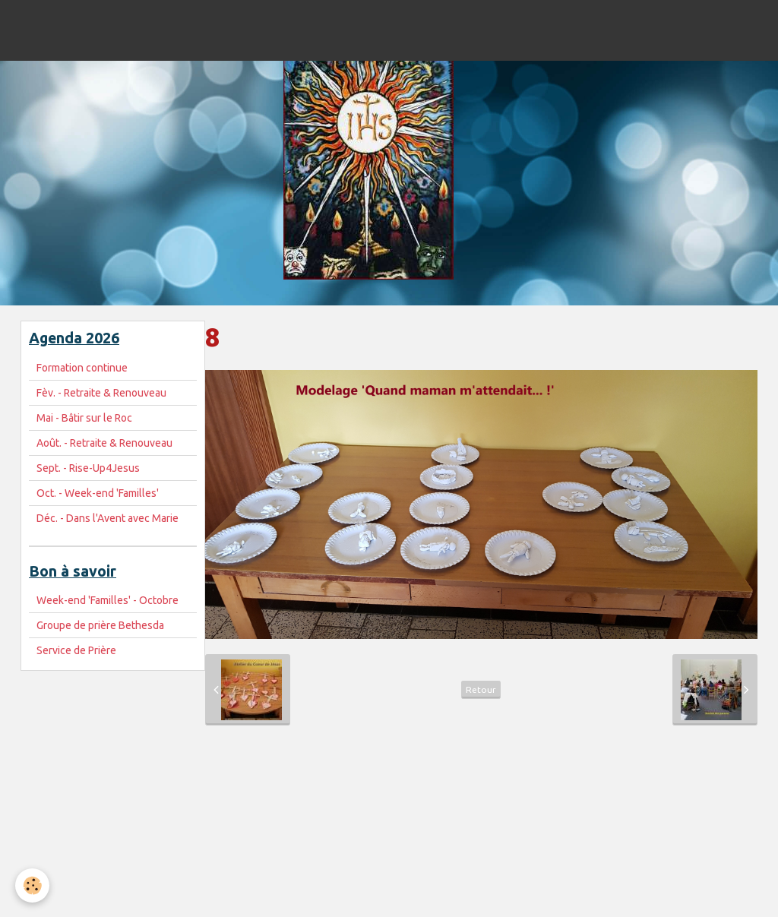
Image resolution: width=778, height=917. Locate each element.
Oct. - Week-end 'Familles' (97, 493)
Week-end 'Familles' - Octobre (107, 600)
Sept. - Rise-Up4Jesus (88, 468)
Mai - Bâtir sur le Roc (84, 418)
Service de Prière (76, 650)
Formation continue (82, 368)
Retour (481, 689)
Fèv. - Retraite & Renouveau (101, 393)
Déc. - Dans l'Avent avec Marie (107, 518)
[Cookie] (32, 885)
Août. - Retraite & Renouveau (104, 443)
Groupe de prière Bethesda (100, 625)
